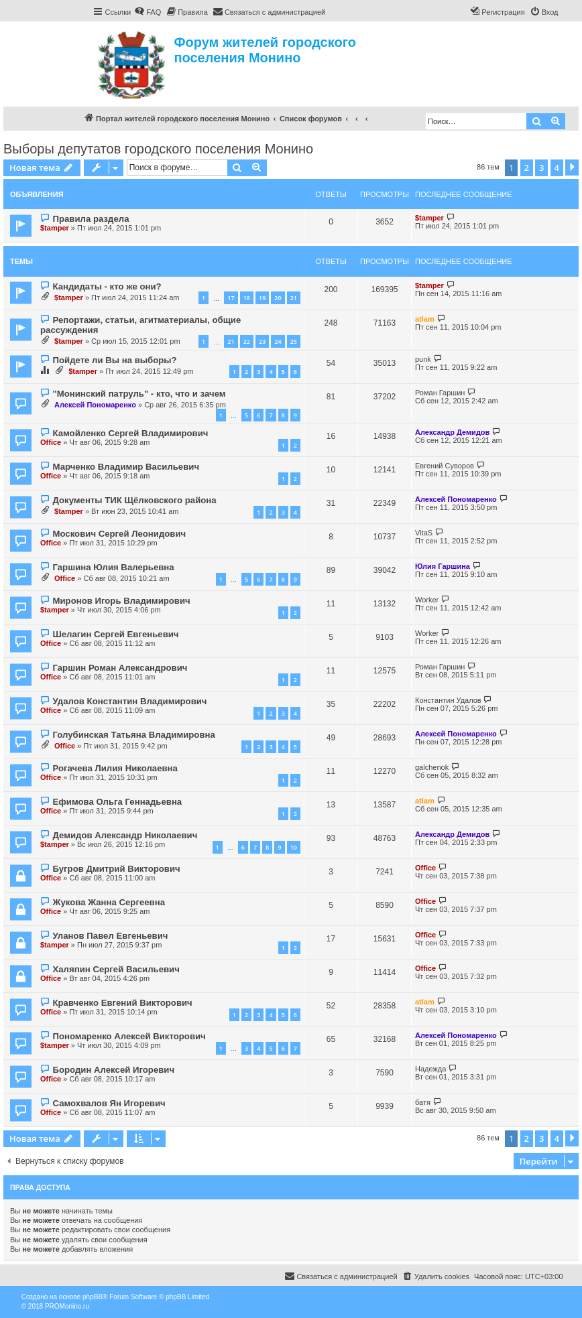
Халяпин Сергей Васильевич (115, 969)
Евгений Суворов (444, 466)
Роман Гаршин (440, 393)
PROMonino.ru (67, 1306)
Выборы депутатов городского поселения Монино (158, 148)
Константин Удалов (448, 700)
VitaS (423, 533)
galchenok (432, 767)
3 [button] (541, 167)
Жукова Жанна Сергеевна (108, 902)
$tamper (54, 228)
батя (422, 1102)
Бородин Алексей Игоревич (113, 1070)
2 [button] (526, 167)
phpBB (92, 1297)
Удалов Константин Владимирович (129, 701)
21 (293, 297)
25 (293, 341)
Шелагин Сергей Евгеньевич (115, 634)
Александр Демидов (452, 432)
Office (50, 442)
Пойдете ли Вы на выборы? (114, 360)
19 (262, 297)
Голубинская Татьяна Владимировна (133, 735)
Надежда (430, 1069)
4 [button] (557, 167)
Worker (427, 600)
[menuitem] (147, 12)
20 (277, 297)
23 (262, 341)
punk (423, 359)
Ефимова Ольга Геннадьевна (117, 802)
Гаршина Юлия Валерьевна (113, 567)
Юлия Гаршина (442, 566)
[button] (572, 167)
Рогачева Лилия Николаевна (114, 768)
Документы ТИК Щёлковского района (134, 500)
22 (246, 341)
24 (277, 341)
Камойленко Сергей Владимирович (130, 433)
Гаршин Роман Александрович (119, 668)
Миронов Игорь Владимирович (121, 601)
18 (246, 297)
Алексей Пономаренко (95, 405)
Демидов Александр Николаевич (124, 835)
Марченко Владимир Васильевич (125, 467)
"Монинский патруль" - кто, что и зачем (138, 394)
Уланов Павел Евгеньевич (110, 936)
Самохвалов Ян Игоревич (108, 1103)
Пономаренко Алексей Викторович (128, 1036)
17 (230, 297)
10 (293, 847)
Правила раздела (90, 219)
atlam (424, 319)
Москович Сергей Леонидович (119, 534)
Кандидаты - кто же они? (106, 286)
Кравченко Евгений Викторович (122, 1003)
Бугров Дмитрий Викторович (116, 869)
